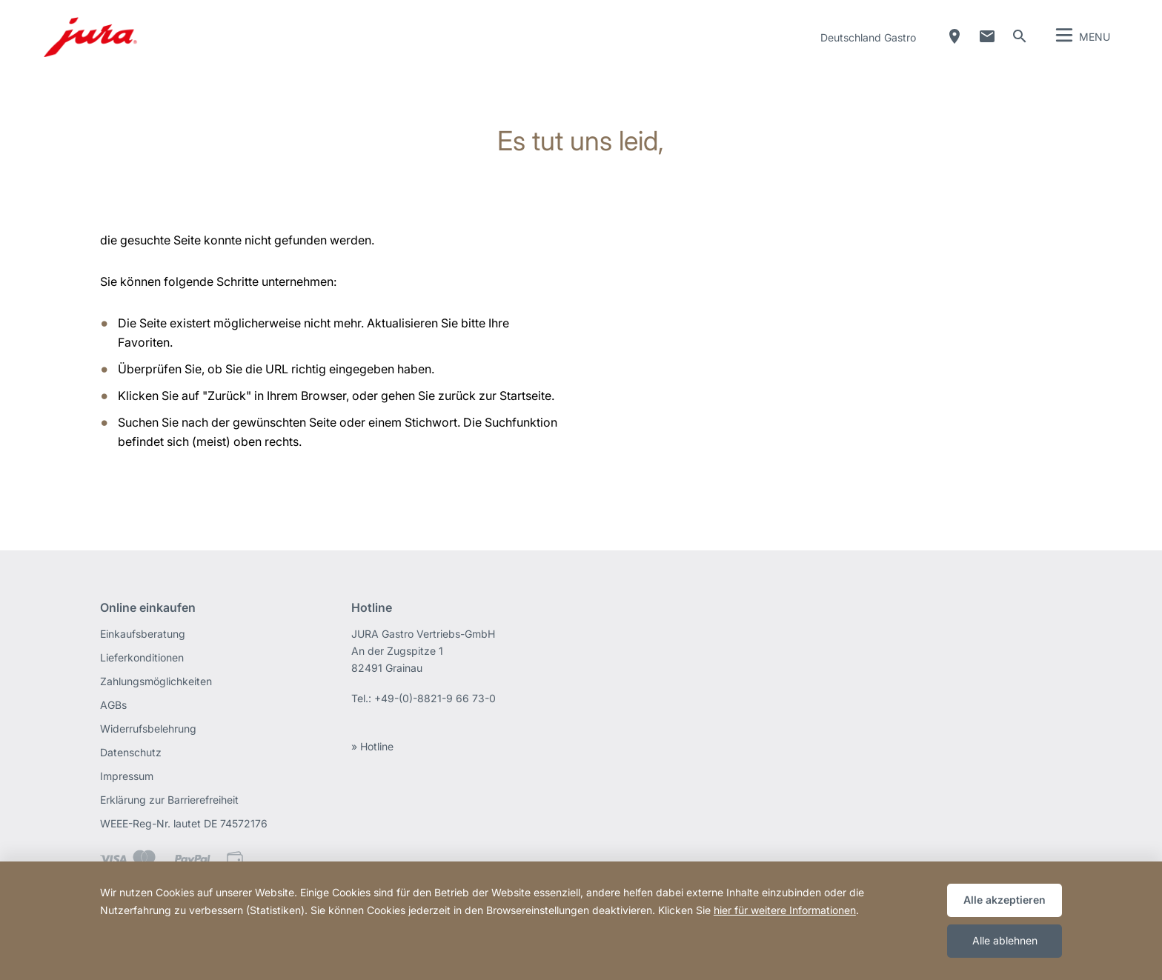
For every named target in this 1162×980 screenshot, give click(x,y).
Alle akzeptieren (1004, 899)
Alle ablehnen (1005, 940)
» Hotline (372, 746)
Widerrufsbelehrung (148, 728)
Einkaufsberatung (142, 633)
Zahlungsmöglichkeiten (156, 681)
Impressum (126, 776)
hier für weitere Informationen (785, 910)
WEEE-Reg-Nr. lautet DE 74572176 (184, 823)
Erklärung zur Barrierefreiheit (169, 799)
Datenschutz (131, 752)
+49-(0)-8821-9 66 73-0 (435, 698)
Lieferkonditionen (142, 657)
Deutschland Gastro (868, 37)
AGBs (113, 705)
